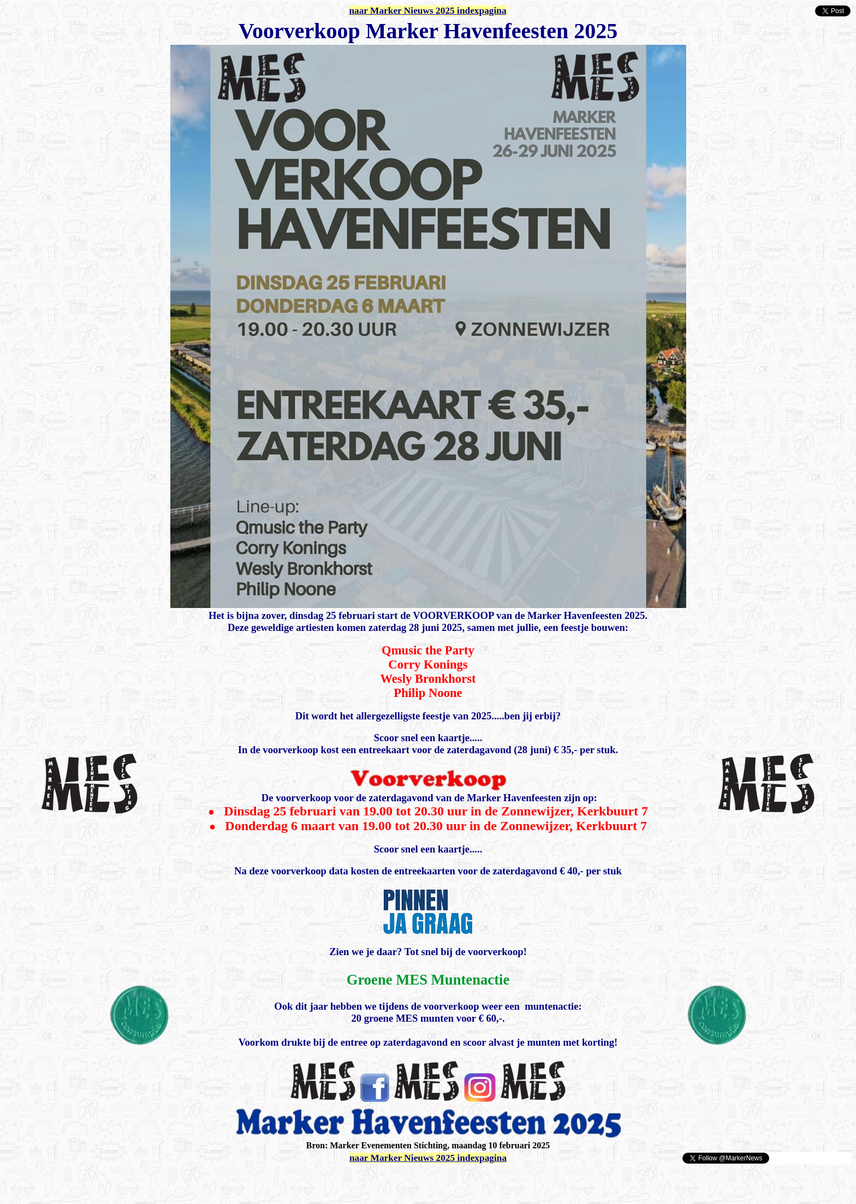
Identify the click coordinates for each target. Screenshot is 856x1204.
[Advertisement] (132, 1181)
